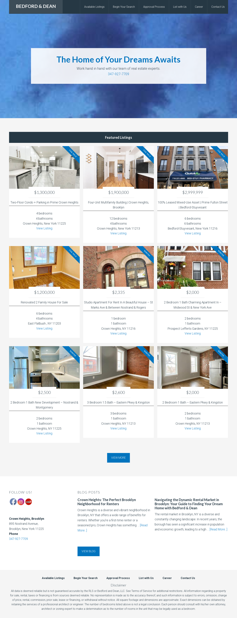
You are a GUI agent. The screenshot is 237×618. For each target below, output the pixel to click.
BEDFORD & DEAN (36, 6)
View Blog (88, 551)
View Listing (44, 228)
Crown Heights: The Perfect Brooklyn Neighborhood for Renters (107, 502)
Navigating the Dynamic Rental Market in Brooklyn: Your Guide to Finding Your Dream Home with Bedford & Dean (189, 504)
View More (118, 457)
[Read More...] (218, 529)
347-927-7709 (118, 74)
